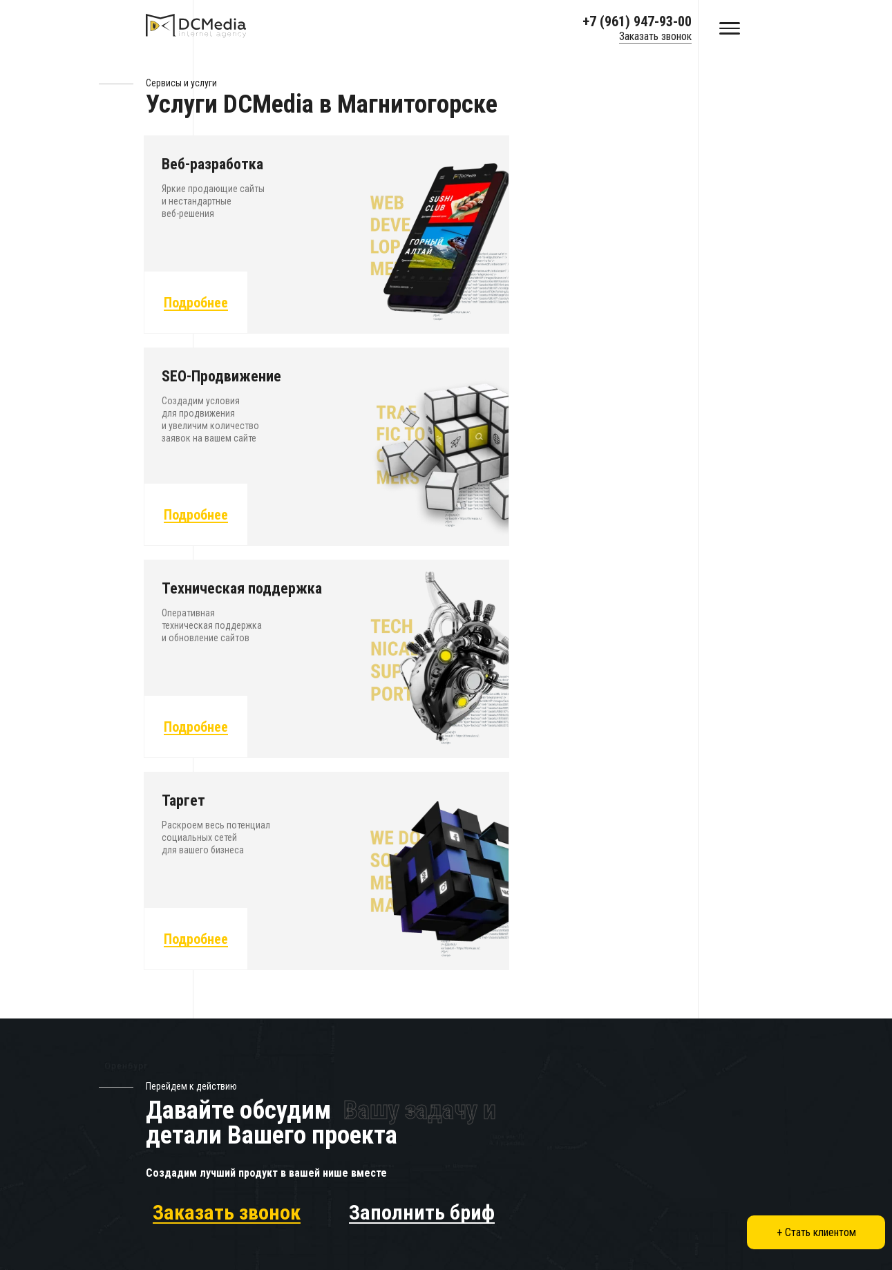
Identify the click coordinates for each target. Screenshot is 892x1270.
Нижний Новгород (621, 1175)
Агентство (461, 987)
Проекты (458, 964)
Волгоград (321, 1235)
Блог (448, 1058)
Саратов (457, 1175)
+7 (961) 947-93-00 (637, 21)
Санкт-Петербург (336, 1175)
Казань (313, 1195)
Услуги (453, 940)
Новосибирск (327, 1215)
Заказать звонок (655, 36)
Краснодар (463, 1155)
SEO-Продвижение (336, 964)
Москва (315, 1155)
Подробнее (197, 305)
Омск (593, 1215)
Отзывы (455, 1035)
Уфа (448, 1235)
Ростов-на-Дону (475, 1215)
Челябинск (605, 1195)
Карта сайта (464, 1105)
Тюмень (457, 1195)
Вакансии (458, 1011)
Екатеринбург (611, 1155)
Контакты (459, 1082)
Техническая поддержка (349, 987)
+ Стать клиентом (816, 1232)
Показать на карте (620, 995)
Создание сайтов (333, 940)
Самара (597, 1235)
